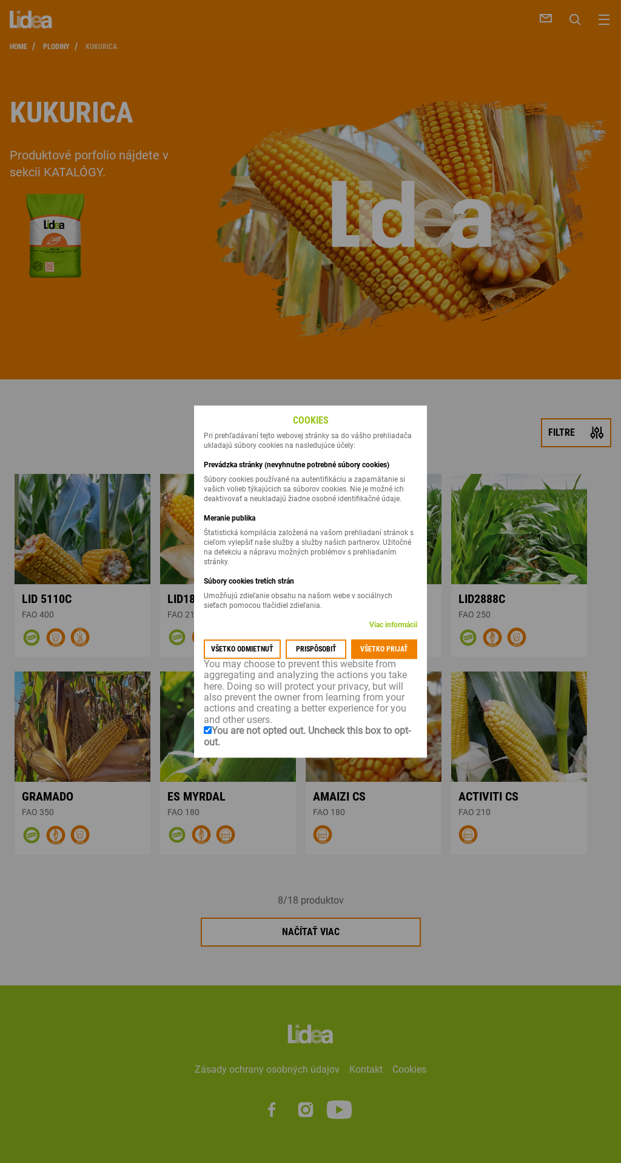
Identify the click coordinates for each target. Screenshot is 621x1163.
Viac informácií (393, 625)
